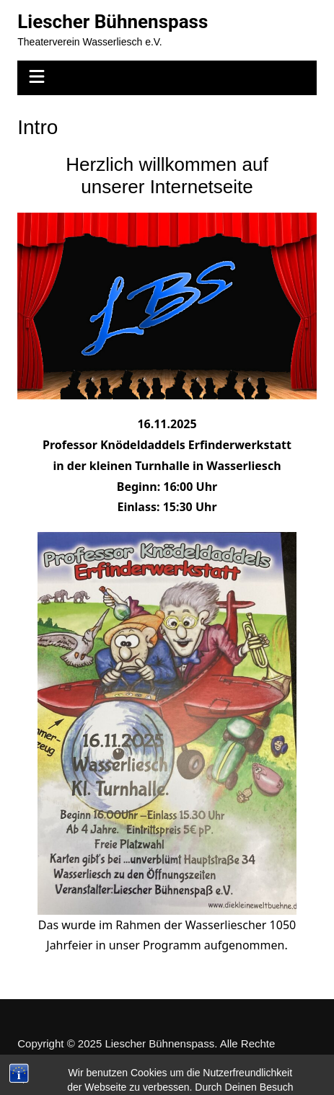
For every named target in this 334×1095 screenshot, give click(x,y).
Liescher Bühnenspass (112, 21)
